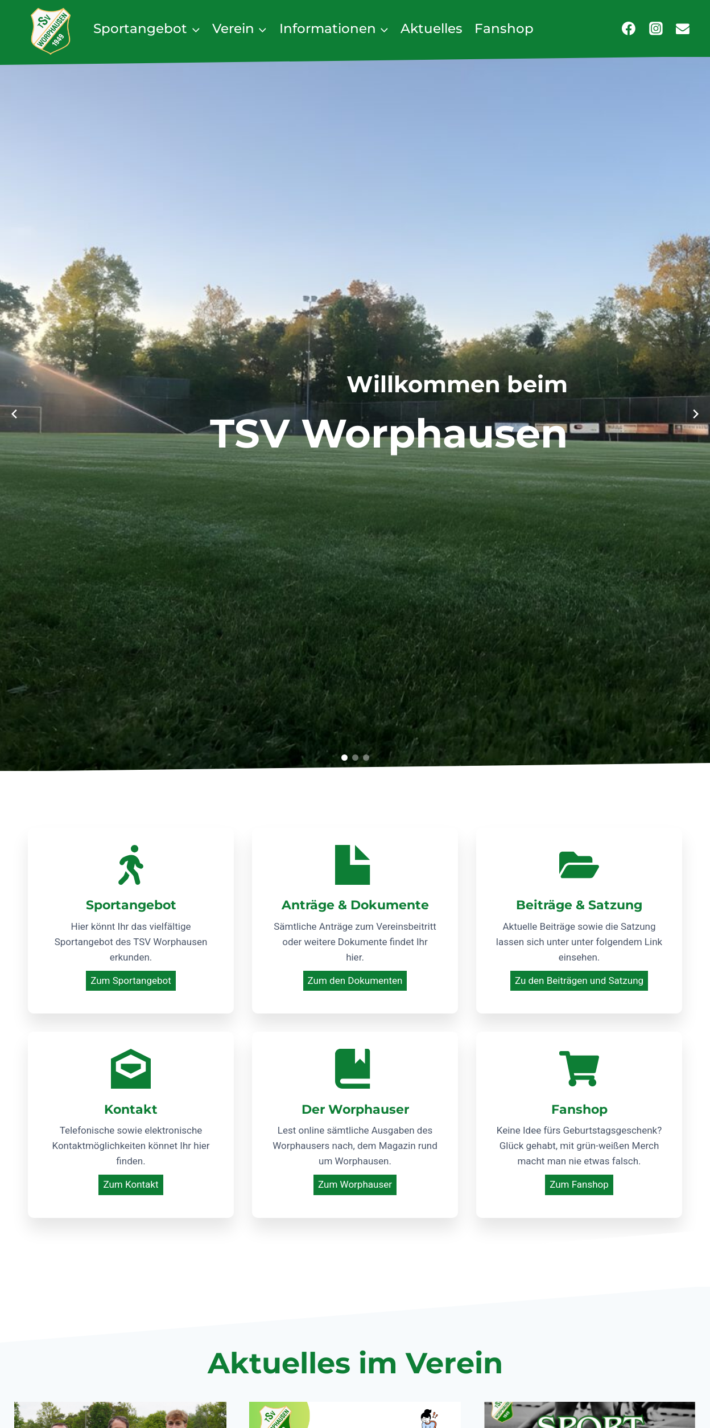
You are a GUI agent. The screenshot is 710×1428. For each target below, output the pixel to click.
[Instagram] (656, 28)
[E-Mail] (682, 28)
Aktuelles (432, 28)
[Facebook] (628, 28)
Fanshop (504, 28)
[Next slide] (695, 413)
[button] (344, 757)
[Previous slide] (14, 413)
